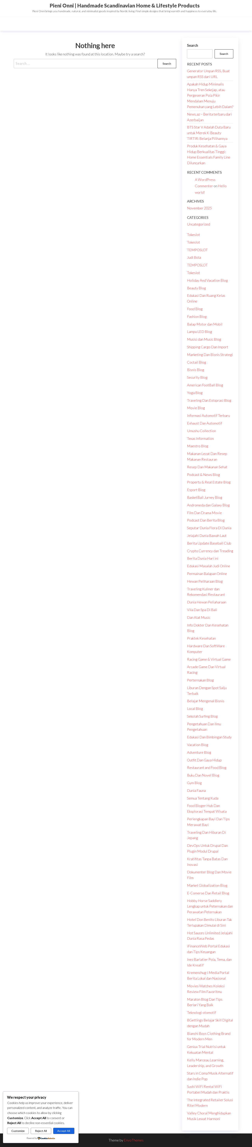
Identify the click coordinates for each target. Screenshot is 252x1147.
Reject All (41, 1130)
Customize (18, 1130)
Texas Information (200, 438)
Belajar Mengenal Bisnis (205, 701)
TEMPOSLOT (197, 250)
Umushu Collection (201, 431)
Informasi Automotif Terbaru (208, 415)
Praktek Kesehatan (201, 638)
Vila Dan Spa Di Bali (202, 610)
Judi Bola (194, 257)
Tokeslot (193, 234)
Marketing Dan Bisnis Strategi (210, 354)
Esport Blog (196, 490)
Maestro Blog (197, 446)
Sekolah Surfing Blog (202, 716)
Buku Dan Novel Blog (203, 775)
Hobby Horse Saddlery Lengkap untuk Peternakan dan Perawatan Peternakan (210, 906)
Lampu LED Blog (199, 331)
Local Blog (195, 708)
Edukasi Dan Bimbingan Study (209, 737)
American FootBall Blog (205, 385)
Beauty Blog (196, 288)
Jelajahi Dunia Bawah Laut (207, 535)
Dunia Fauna (196, 790)
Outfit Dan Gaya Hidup (204, 760)
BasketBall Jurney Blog (204, 497)
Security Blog (197, 377)
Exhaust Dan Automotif (204, 423)
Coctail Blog (196, 362)
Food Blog (195, 309)
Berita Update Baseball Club (209, 543)
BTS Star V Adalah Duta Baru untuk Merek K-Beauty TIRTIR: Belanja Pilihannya (209, 133)
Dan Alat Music (198, 617)
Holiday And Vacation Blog (207, 280)
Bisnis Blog (195, 370)
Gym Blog (194, 783)
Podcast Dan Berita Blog (206, 520)
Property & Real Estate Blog (209, 482)
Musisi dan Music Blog (204, 339)
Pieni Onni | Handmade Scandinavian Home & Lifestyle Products (125, 5)
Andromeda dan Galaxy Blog (208, 505)
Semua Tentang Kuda (202, 798)
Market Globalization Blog (207, 885)
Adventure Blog (199, 752)
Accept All (63, 1130)
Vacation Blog (197, 745)
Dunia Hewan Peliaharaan (206, 602)
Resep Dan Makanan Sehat (207, 467)
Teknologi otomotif (201, 1012)
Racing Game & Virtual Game (209, 659)
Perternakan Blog (200, 680)
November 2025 (199, 208)
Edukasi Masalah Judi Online (208, 566)
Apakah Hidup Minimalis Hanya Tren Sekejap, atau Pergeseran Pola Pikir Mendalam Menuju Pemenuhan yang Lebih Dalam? (210, 95)
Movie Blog (196, 408)
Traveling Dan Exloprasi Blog (209, 400)
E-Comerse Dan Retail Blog (208, 893)
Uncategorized (198, 224)
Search (192, 45)
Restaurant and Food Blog (206, 767)
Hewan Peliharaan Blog (205, 581)
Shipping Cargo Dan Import (207, 347)
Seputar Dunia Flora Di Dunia (209, 528)
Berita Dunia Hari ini (202, 558)
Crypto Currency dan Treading (210, 551)
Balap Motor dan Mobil (204, 324)
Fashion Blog (197, 316)
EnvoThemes (134, 1140)
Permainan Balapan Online (207, 573)
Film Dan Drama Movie (204, 513)
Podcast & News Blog (203, 474)
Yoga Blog (195, 393)
